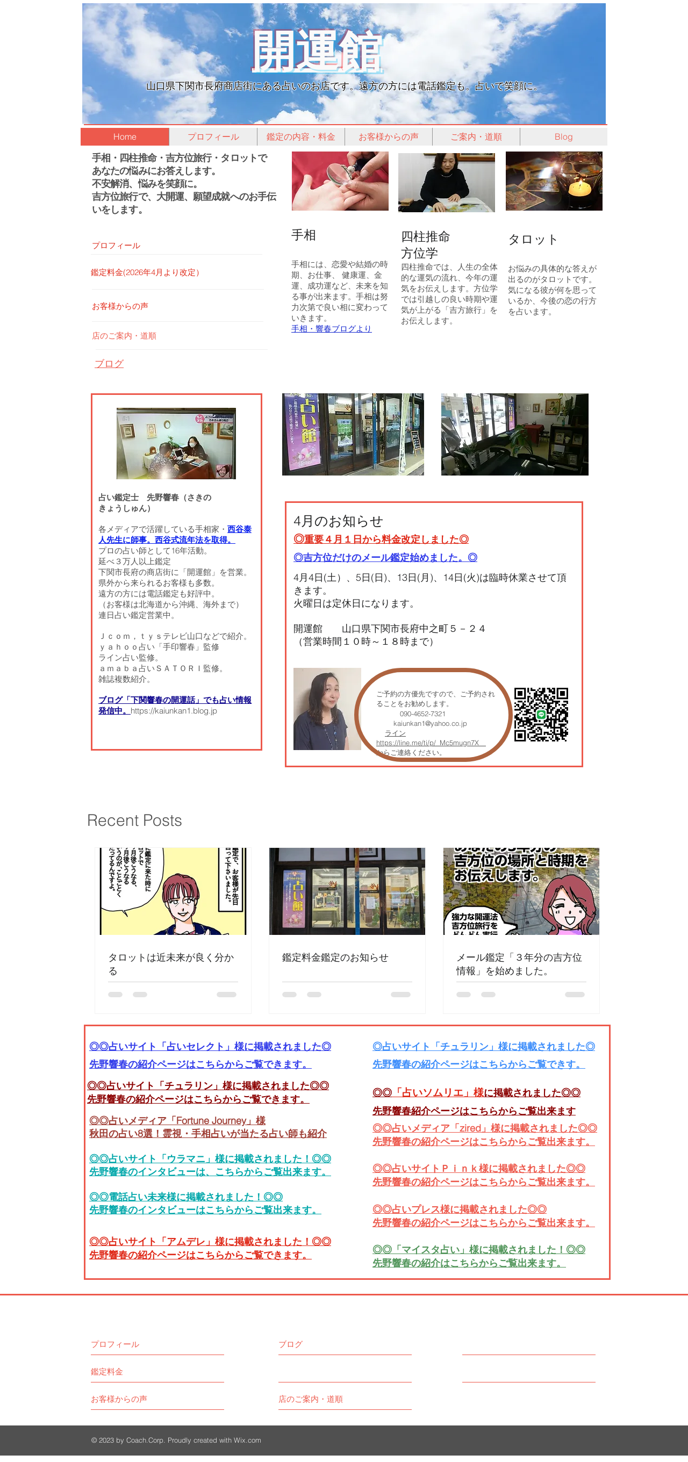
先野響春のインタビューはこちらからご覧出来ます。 (205, 1210)
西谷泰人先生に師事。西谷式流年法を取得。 (175, 534)
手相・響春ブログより (331, 328)
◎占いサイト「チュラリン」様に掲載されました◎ (483, 1046)
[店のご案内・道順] (182, 335)
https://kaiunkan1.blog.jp (174, 710)
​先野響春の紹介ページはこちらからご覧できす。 (478, 1064)
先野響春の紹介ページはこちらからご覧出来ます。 (483, 1182)
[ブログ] (325, 1344)
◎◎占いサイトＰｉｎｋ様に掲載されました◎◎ (478, 1168)
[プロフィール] (182, 245)
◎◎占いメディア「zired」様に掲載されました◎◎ (484, 1128)
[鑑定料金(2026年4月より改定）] (181, 272)
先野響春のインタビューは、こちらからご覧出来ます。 (210, 1171)
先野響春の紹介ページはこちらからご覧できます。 (198, 1099)
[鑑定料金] (131, 1371)
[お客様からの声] (182, 306)
